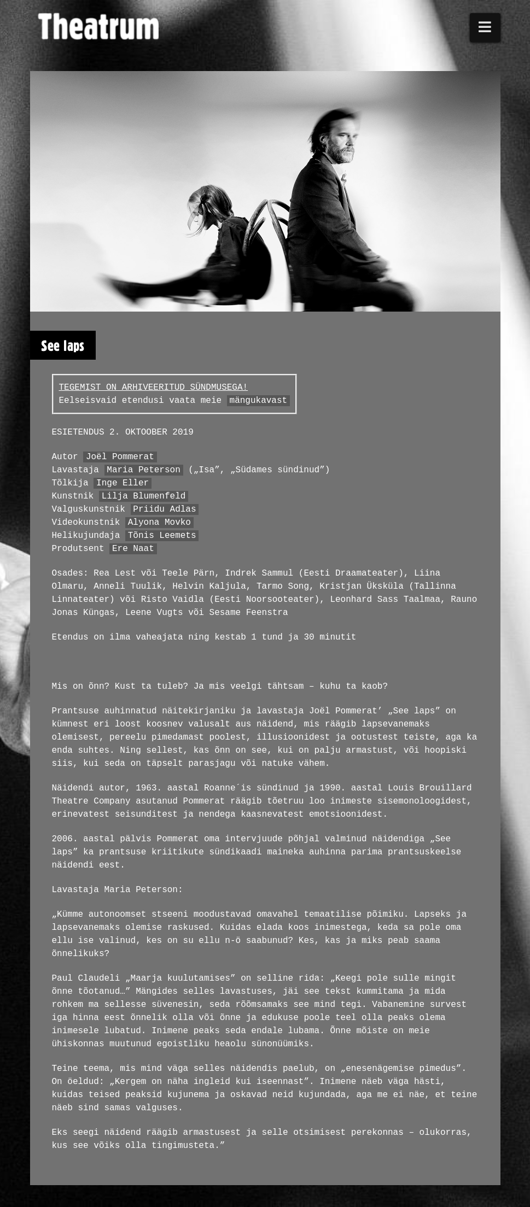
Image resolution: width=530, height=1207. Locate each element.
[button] (485, 27)
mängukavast (259, 401)
